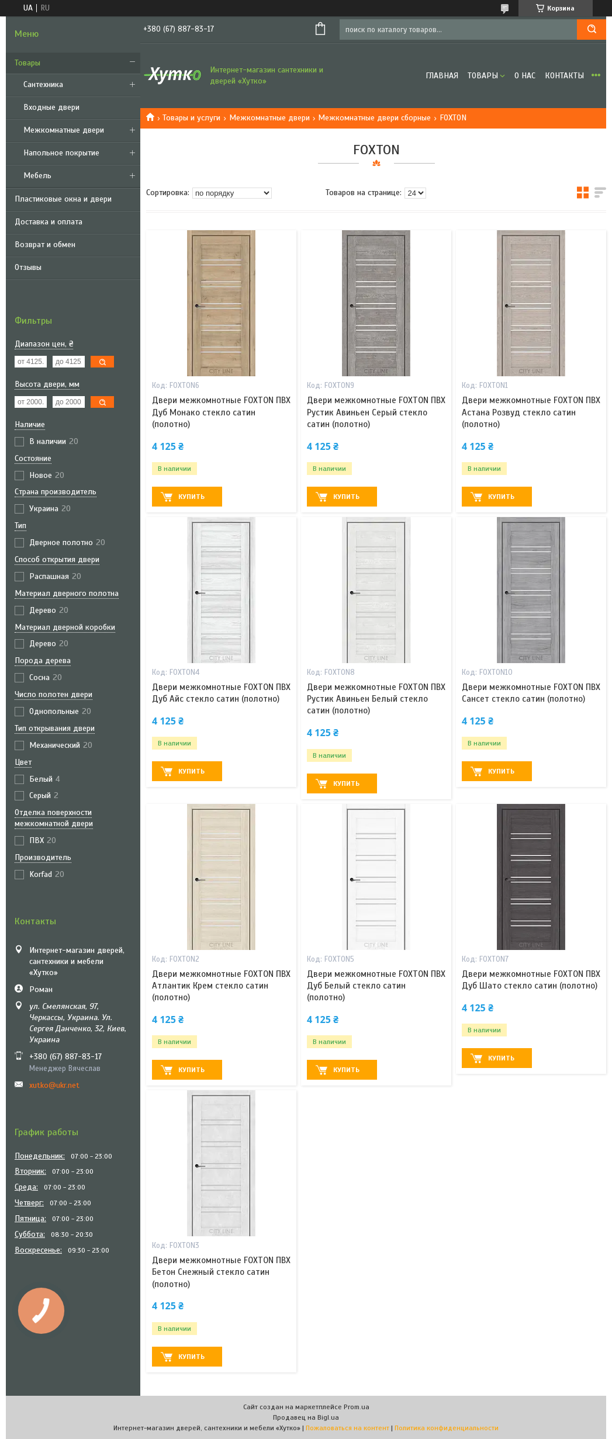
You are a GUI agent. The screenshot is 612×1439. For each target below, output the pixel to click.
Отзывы (28, 267)
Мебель (37, 176)
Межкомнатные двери (63, 130)
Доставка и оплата (48, 222)
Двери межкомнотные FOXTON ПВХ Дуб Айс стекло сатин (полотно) (221, 693)
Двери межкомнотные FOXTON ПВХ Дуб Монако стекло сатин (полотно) (221, 412)
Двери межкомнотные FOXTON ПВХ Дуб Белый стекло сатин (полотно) (376, 986)
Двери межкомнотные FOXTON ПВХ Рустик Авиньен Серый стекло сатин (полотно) (376, 412)
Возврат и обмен (45, 244)
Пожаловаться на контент (347, 1428)
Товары (27, 63)
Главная (442, 76)
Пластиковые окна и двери (63, 199)
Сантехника (43, 84)
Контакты (564, 76)
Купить (191, 497)
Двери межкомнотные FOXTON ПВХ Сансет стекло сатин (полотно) (531, 693)
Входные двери (51, 107)
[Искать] (591, 29)
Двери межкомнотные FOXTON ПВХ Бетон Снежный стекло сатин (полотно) (221, 1272)
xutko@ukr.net (54, 1085)
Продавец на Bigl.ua (306, 1417)
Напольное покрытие (61, 153)
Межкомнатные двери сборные (374, 118)
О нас (524, 76)
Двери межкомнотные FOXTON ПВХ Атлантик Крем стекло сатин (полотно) (221, 986)
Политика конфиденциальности (447, 1428)
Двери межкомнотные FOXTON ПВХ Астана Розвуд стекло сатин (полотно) (531, 412)
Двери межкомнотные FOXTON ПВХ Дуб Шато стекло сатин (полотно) (531, 980)
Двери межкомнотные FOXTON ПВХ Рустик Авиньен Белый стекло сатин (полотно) (376, 699)
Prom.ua (356, 1407)
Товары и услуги (191, 118)
